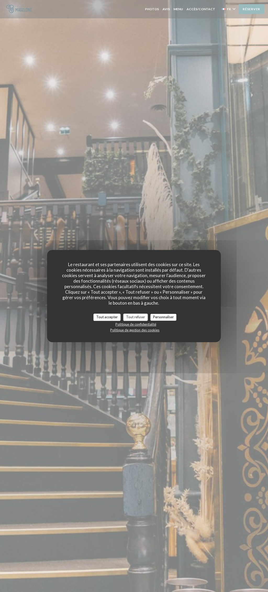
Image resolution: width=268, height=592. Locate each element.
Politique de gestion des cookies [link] (134, 330)
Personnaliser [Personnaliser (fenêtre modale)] (163, 317)
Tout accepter (107, 317)
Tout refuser (135, 317)
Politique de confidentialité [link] (135, 324)
